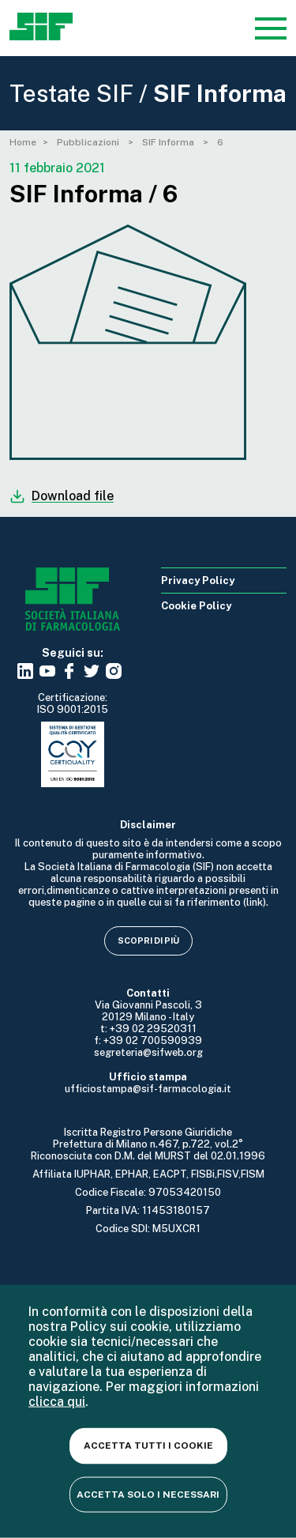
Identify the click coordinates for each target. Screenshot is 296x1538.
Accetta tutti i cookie (148, 1445)
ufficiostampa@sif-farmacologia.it (148, 1089)
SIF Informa (169, 142)
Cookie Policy (196, 606)
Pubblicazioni (89, 142)
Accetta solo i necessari (148, 1493)
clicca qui (56, 1401)
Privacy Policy (197, 580)
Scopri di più (148, 940)
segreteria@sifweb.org (148, 1052)
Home (22, 142)
